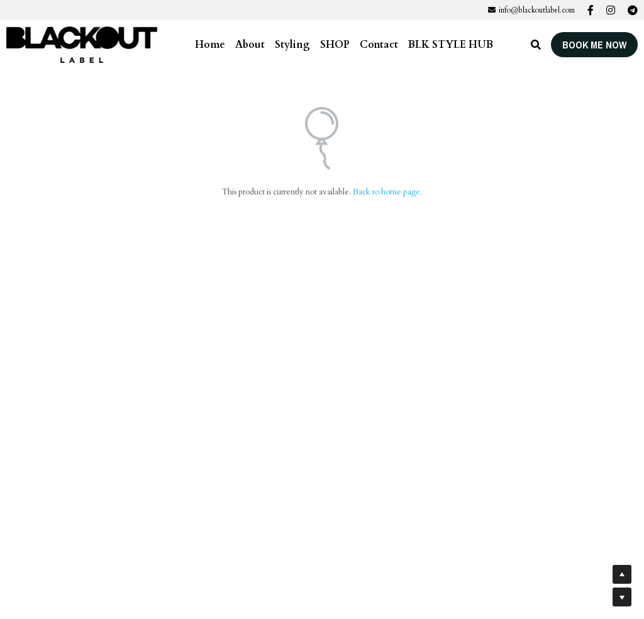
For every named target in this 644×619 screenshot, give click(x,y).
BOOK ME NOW (594, 45)
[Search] (536, 45)
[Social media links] (590, 10)
